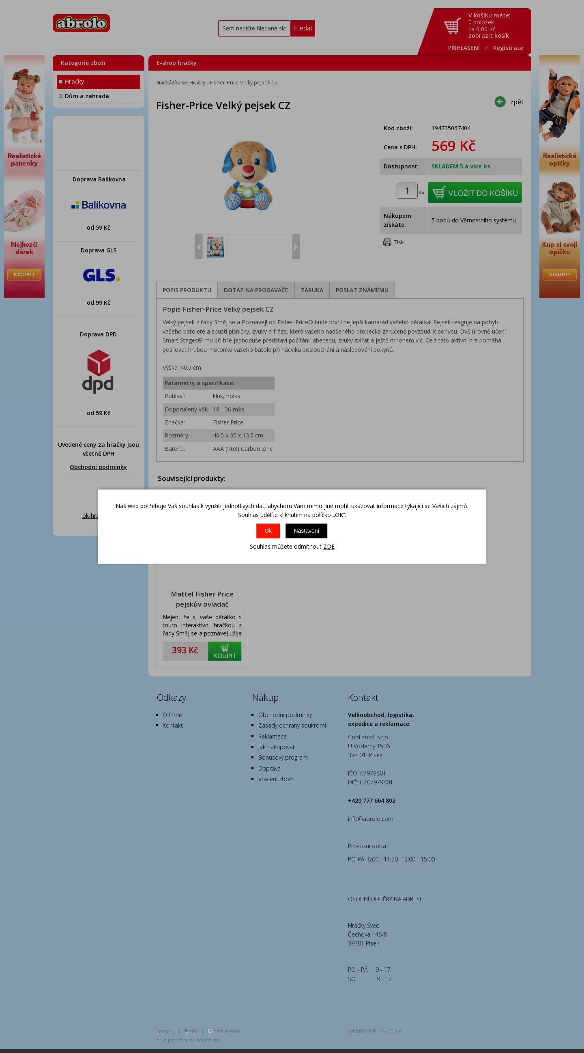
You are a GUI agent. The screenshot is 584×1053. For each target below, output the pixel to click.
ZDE (329, 547)
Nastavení (306, 531)
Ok (268, 531)
